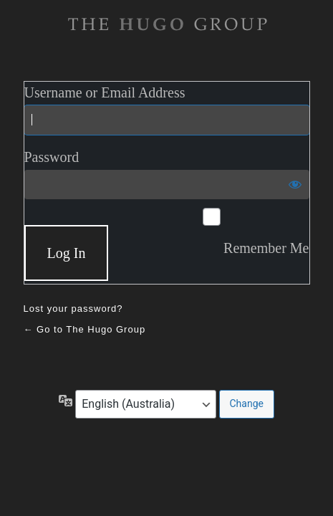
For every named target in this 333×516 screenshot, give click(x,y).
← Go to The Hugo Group (85, 329)
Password (51, 157)
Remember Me (266, 248)
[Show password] (295, 184)
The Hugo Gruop (167, 24)
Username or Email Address (104, 92)
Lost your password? (73, 308)
